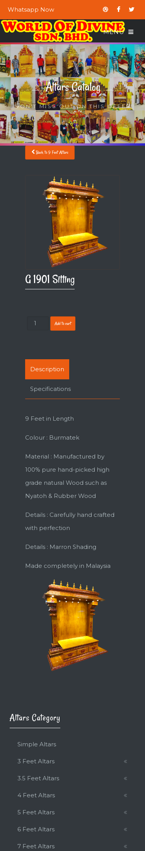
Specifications (50, 388)
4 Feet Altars (36, 795)
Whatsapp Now (31, 9)
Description (47, 369)
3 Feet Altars (36, 761)
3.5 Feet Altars (38, 778)
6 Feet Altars (36, 829)
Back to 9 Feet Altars (49, 152)
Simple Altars (36, 744)
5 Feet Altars (36, 812)
